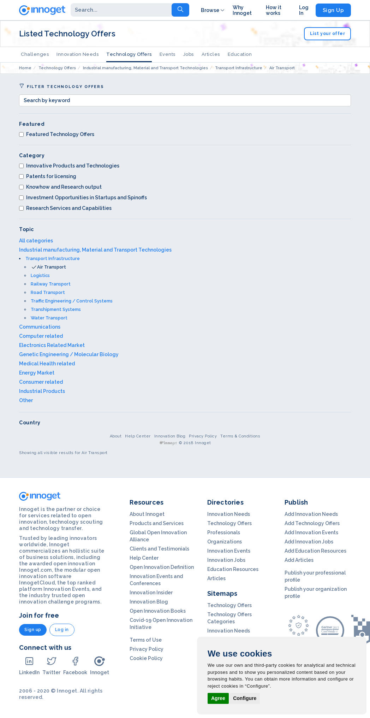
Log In (304, 10)
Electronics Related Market (52, 345)
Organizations (224, 542)
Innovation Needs (77, 54)
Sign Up (333, 10)
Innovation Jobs (226, 560)
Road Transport (48, 292)
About (116, 436)
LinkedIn (29, 665)
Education (240, 54)
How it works (273, 10)
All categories (36, 240)
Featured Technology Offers (56, 134)
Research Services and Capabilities (65, 208)
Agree (218, 698)
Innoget (99, 665)
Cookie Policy (146, 658)
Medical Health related (47, 363)
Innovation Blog (170, 436)
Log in (62, 629)
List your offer (327, 33)
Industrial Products (42, 391)
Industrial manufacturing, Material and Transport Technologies (95, 250)
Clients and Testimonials (159, 549)
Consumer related (41, 382)
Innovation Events (228, 551)
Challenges (35, 54)
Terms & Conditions (240, 436)
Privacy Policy (203, 436)
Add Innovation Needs (311, 514)
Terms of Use (146, 640)
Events (167, 54)
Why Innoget (242, 10)
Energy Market (36, 373)
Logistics (40, 275)
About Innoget (147, 514)
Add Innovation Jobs (309, 542)
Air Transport (51, 267)
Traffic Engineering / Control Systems (72, 301)
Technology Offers (129, 54)
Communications (39, 327)
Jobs (188, 54)
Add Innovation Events (311, 532)
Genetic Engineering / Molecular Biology (69, 354)
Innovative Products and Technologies (69, 166)
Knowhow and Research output (60, 187)
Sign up (32, 629)
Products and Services (157, 523)
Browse (213, 10)
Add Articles (299, 560)
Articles (211, 54)
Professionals (223, 532)
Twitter (51, 665)
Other (26, 400)
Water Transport (49, 317)
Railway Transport (51, 284)
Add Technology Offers (312, 523)
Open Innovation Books (158, 611)
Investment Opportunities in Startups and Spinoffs (83, 197)
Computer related (41, 336)
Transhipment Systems (56, 309)
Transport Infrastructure (52, 258)
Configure (244, 698)
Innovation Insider (151, 592)
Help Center (138, 436)
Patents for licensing (47, 176)
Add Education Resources (315, 551)
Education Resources (232, 569)
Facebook (75, 665)
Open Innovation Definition (162, 567)
